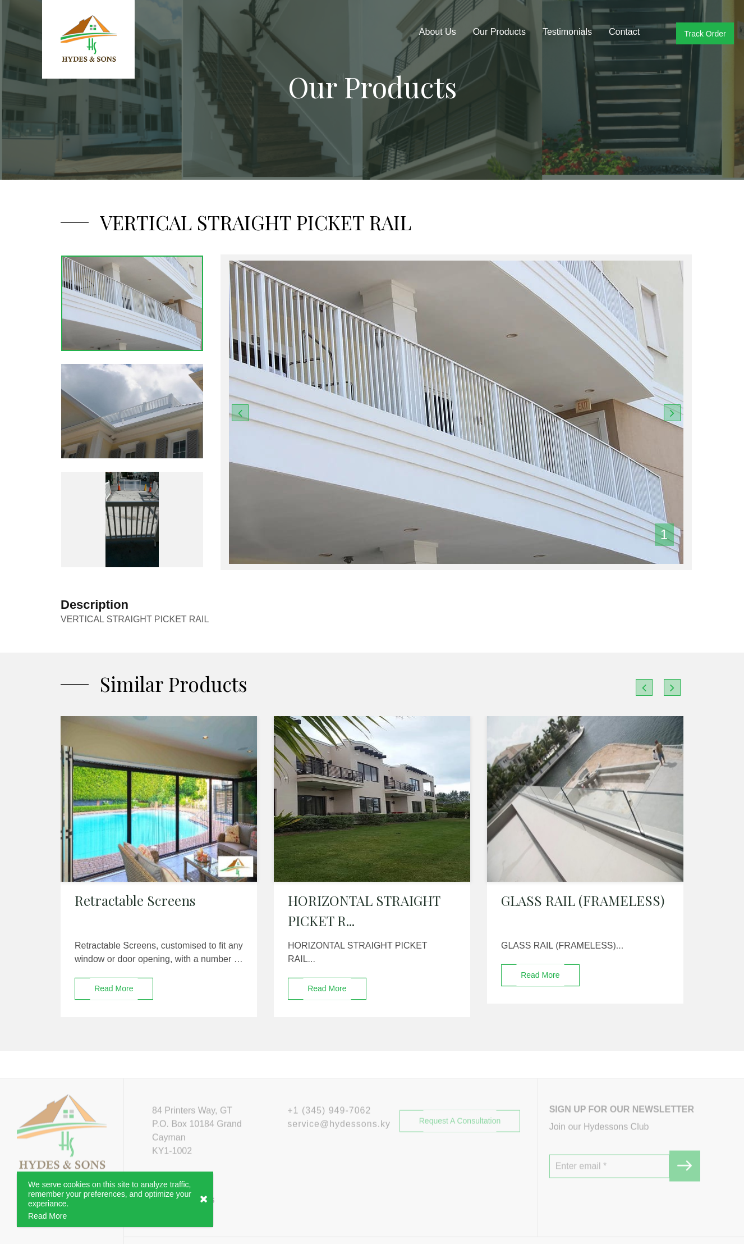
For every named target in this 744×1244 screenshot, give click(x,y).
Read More (47, 1216)
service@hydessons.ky (339, 1151)
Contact (624, 32)
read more (113, 988)
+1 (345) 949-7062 (329, 1137)
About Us (437, 32)
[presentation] (644, 687)
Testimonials (567, 32)
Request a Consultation (460, 1147)
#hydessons (183, 1227)
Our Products (499, 32)
